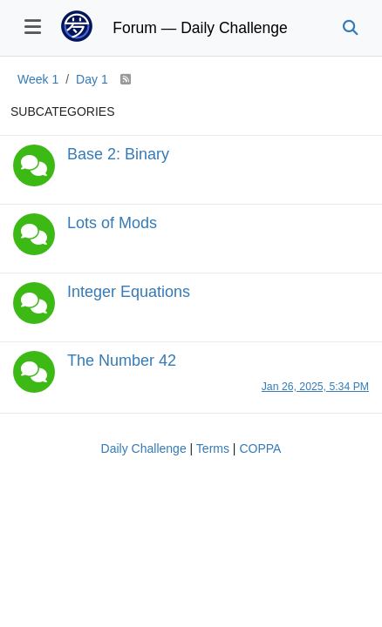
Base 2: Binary (118, 154)
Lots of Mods (112, 223)
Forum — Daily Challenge (200, 28)
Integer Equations (128, 291)
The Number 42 (121, 360)
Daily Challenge (144, 448)
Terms (212, 448)
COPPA (260, 448)
